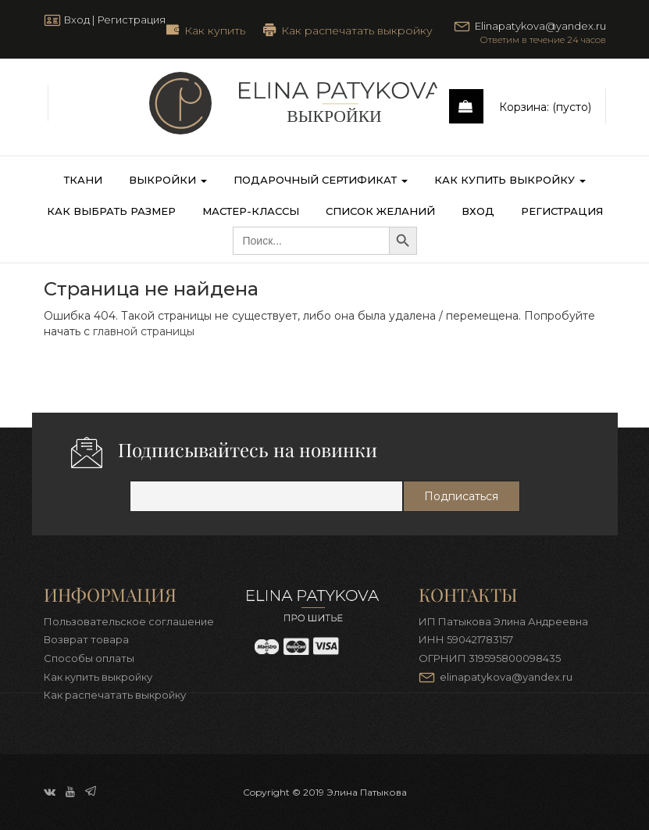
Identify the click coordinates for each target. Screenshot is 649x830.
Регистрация (131, 19)
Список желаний (380, 211)
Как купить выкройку (510, 180)
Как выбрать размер (111, 211)
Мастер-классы (250, 211)
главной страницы (143, 331)
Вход (76, 19)
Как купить (214, 30)
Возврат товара (86, 639)
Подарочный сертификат (321, 180)
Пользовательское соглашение (129, 621)
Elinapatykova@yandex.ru (540, 26)
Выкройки (168, 180)
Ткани (83, 180)
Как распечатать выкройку (357, 30)
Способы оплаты (89, 658)
